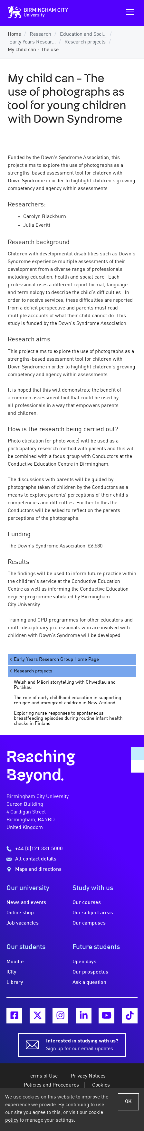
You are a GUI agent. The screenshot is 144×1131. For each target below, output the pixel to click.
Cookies (101, 1085)
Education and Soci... (83, 34)
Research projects (85, 42)
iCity (11, 972)
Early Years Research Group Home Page (53, 659)
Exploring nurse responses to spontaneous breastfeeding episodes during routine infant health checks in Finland (68, 718)
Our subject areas (92, 913)
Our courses (86, 902)
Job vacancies (22, 923)
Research (40, 34)
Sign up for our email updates (82, 1044)
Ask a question (89, 982)
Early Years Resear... (32, 42)
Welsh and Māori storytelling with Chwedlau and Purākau (65, 685)
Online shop (20, 913)
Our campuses (89, 923)
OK (128, 1101)
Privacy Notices (88, 1076)
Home (14, 34)
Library (14, 982)
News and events (26, 902)
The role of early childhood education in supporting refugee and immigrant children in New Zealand (67, 700)
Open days (84, 962)
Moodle (15, 962)
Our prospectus (90, 972)
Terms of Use (43, 1076)
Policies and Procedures (51, 1085)
